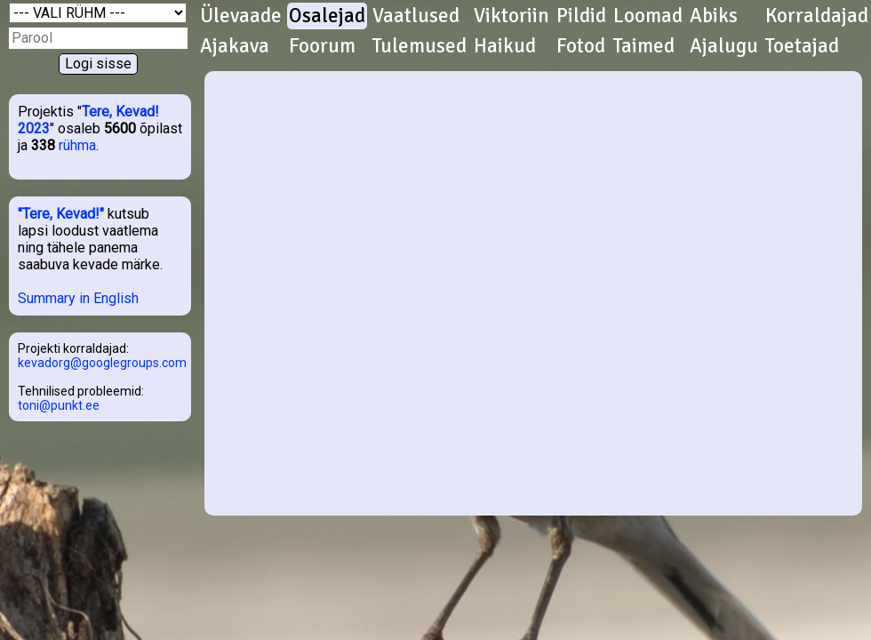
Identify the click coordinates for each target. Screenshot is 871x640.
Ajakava (234, 46)
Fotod (580, 46)
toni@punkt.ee (59, 405)
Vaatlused (415, 16)
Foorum (322, 46)
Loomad (648, 16)
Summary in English (78, 298)
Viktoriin (511, 16)
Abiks (714, 16)
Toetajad (802, 46)
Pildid (581, 16)
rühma (77, 145)
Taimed (644, 46)
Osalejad (327, 16)
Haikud (505, 46)
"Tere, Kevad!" (61, 213)
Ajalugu (724, 46)
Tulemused (419, 46)
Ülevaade (241, 16)
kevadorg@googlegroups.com (102, 363)
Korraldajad (816, 16)
